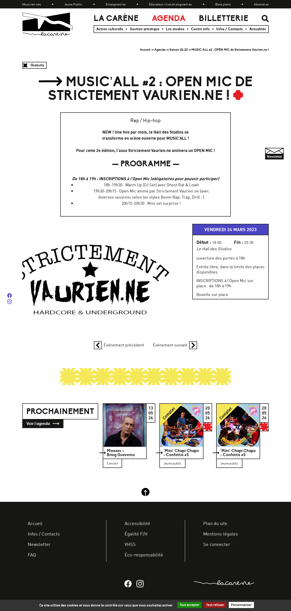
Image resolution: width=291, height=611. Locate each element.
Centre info (200, 29)
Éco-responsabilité (144, 555)
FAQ (32, 555)
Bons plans (223, 4)
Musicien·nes (31, 4)
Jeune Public (73, 4)
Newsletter (39, 544)
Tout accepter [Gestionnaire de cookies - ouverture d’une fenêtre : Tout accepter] (189, 605)
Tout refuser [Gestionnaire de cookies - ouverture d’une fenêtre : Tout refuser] (215, 605)
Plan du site (215, 523)
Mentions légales (220, 534)
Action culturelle (109, 29)
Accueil (145, 50)
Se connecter (216, 544)
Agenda (169, 18)
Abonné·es (261, 4)
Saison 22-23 (178, 50)
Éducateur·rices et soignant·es (170, 4)
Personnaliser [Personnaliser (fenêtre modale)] (241, 605)
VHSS (130, 544)
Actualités (257, 29)
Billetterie (223, 18)
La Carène (116, 18)
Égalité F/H (136, 534)
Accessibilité (137, 523)
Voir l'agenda (42, 424)
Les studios (175, 29)
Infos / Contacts (229, 29)
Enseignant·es (116, 4)
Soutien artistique (144, 29)
